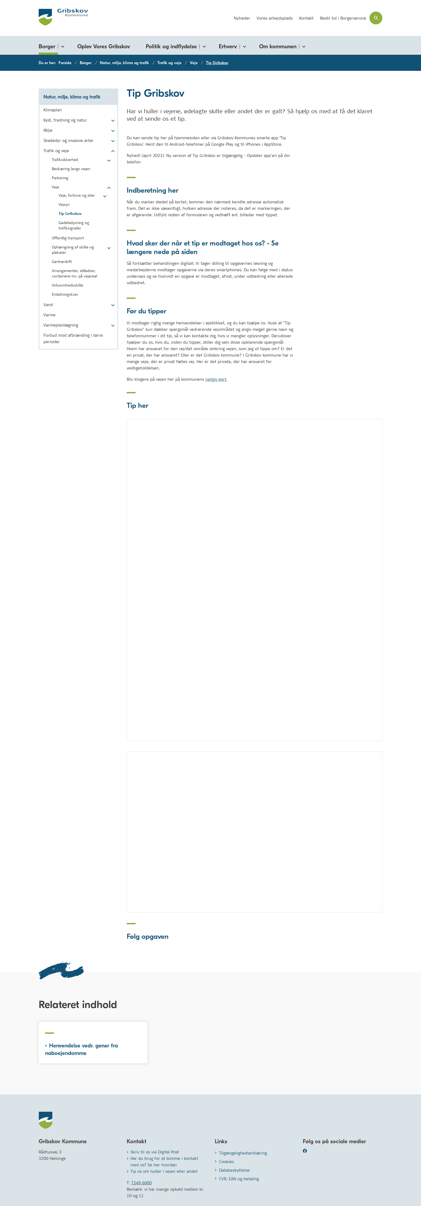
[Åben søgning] (375, 18)
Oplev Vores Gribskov (103, 46)
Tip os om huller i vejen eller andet (164, 1171)
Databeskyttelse (234, 1170)
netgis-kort (215, 379)
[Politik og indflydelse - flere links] (203, 45)
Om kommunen (277, 46)
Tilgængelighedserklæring (243, 1153)
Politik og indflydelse (171, 46)
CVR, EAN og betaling (239, 1178)
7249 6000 (141, 1182)
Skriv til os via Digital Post (154, 1151)
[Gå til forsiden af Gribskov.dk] (63, 18)
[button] (111, 120)
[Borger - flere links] (61, 45)
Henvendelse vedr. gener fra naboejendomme (81, 1049)
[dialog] (254, 580)
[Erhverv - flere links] (243, 45)
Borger (47, 46)
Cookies (226, 1161)
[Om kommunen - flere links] (303, 45)
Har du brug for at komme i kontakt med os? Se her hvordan (164, 1161)
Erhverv (228, 46)
